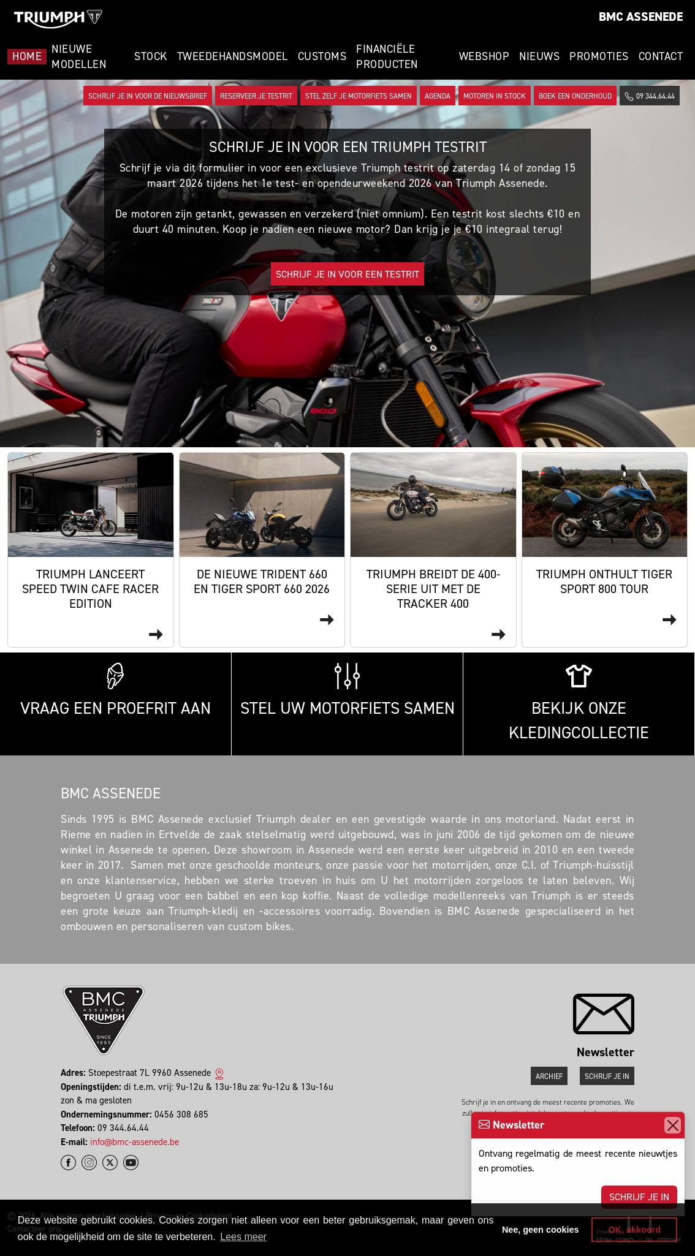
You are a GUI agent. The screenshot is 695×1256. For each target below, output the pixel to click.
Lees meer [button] (243, 1236)
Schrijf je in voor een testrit (347, 274)
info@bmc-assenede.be (134, 1142)
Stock (150, 56)
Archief (549, 1076)
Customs (322, 56)
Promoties (599, 56)
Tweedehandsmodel (232, 56)
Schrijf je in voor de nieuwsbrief (147, 96)
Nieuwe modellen (78, 57)
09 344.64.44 (650, 96)
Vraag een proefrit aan (115, 690)
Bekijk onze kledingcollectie (579, 703)
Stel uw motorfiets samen (347, 690)
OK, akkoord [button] (634, 1230)
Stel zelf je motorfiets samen (358, 96)
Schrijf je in (639, 1196)
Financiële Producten (387, 57)
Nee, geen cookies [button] (540, 1230)
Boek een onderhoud (575, 96)
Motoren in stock (494, 96)
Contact (661, 56)
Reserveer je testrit (256, 96)
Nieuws (539, 56)
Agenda (437, 96)
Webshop (484, 56)
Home (27, 56)
